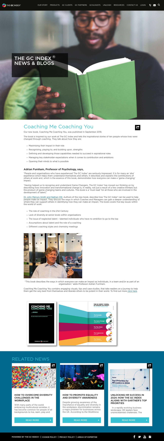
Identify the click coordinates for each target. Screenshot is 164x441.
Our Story (42, 5)
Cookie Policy (49, 437)
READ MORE (32, 420)
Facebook (134, 437)
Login (143, 5)
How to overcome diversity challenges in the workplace (33, 398)
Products (55, 5)
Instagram (150, 437)
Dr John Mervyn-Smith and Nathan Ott (43, 197)
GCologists (94, 5)
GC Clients (67, 5)
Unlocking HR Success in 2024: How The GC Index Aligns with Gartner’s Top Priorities (129, 399)
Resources (119, 5)
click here (132, 291)
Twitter (139, 437)
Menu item (150, 5)
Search (159, 5)
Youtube (144, 437)
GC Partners (81, 5)
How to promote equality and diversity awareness (80, 396)
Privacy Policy (67, 437)
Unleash (107, 5)
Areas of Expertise (87, 437)
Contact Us (132, 5)
